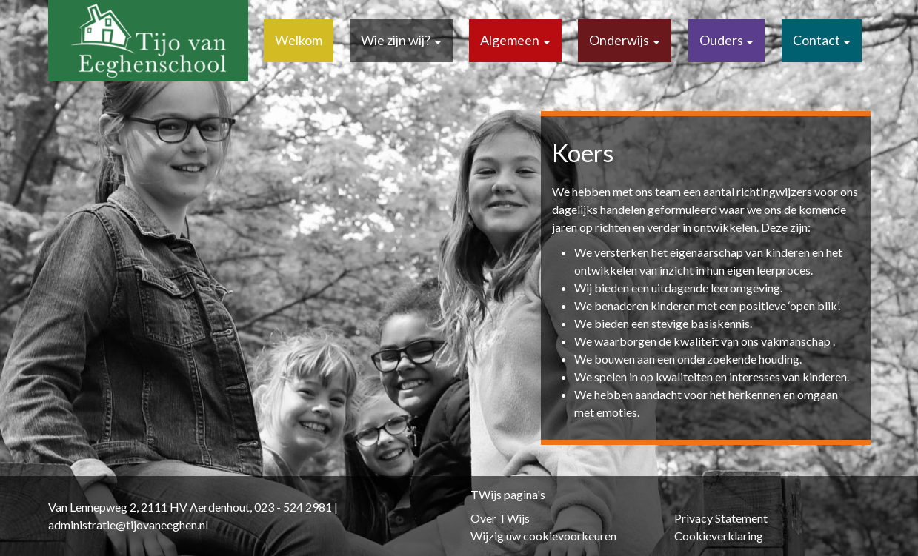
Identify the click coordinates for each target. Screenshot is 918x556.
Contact (816, 40)
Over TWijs (500, 518)
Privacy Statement (721, 518)
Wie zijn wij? (395, 40)
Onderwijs (619, 40)
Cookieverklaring (718, 536)
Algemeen (509, 40)
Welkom (298, 40)
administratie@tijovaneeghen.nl (128, 525)
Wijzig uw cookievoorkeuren (543, 536)
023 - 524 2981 (293, 507)
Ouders (721, 40)
